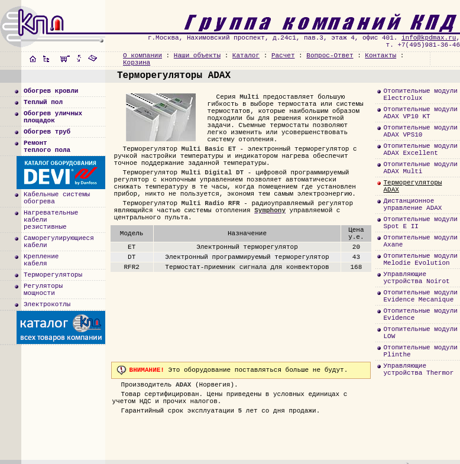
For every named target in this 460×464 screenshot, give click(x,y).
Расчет (283, 55)
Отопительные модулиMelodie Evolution (420, 259)
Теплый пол (43, 102)
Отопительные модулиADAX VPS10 (420, 131)
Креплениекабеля (41, 260)
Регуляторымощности (43, 290)
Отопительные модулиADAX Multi (420, 168)
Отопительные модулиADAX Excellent (420, 149)
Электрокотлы (47, 304)
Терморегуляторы (53, 274)
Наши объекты (197, 55)
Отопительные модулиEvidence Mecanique (420, 296)
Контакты (380, 55)
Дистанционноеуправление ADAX (412, 204)
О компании (142, 55)
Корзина (136, 62)
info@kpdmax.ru (428, 37)
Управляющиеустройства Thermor (418, 369)
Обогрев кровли (51, 91)
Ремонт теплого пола (47, 146)
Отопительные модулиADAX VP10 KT (420, 113)
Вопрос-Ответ (329, 55)
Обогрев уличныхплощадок (53, 117)
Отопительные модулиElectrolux (420, 94)
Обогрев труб (47, 131)
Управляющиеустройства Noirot (416, 278)
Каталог (246, 55)
